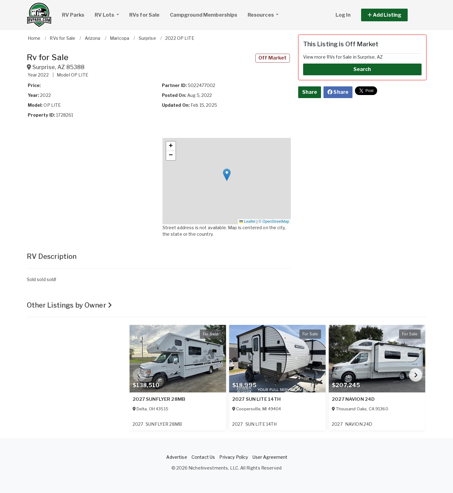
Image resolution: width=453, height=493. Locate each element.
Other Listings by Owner (69, 305)
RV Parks (73, 15)
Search (362, 69)
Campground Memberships (203, 15)
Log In (343, 15)
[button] (391, 15)
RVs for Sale (144, 15)
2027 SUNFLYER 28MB (159, 399)
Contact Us (203, 457)
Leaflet (247, 221)
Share (309, 92)
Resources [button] (261, 15)
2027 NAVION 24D (353, 399)
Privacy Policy (233, 457)
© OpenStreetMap (274, 221)
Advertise (176, 457)
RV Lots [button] (109, 14)
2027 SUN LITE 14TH (256, 399)
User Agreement (270, 457)
